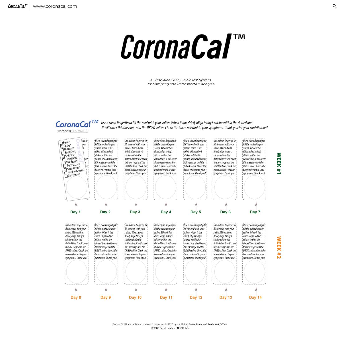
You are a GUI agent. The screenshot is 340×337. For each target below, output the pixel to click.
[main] (181, 82)
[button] (334, 6)
